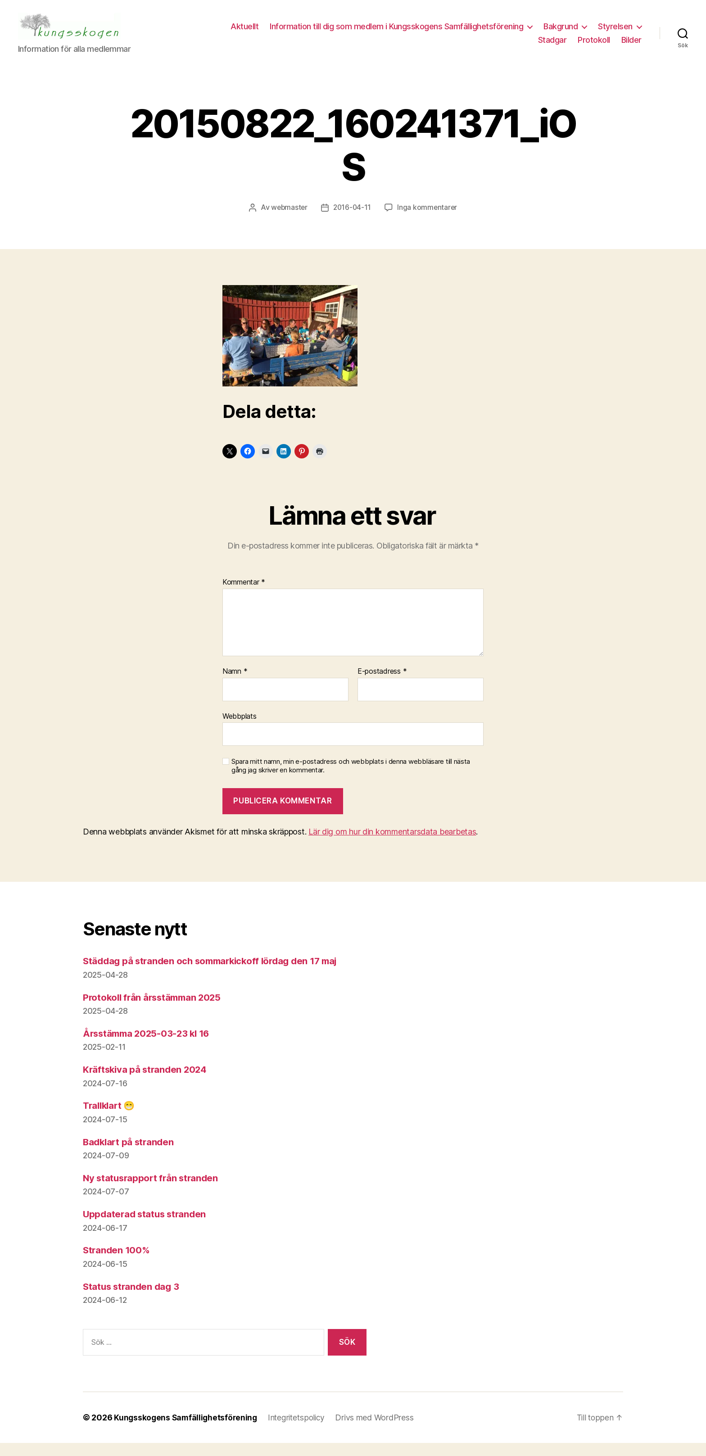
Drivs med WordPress (379, 1430)
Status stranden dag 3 (132, 1299)
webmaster (288, 220)
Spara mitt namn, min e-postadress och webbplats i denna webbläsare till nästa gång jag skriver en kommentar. (350, 779)
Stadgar (552, 46)
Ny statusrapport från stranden (152, 1191)
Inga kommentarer (428, 220)
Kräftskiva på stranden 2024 (147, 1083)
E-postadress (382, 685)
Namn (234, 685)
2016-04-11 (352, 220)
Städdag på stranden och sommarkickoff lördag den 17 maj (216, 974)
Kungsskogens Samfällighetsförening (187, 1430)
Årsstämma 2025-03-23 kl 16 (149, 1046)
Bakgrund (615, 33)
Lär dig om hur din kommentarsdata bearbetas (392, 845)
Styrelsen (500, 46)
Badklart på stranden (130, 1155)
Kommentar (243, 596)
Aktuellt (299, 33)
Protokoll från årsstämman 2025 (155, 1010)
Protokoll (594, 46)
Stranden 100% (117, 1263)
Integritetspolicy (300, 1430)
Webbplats (239, 729)
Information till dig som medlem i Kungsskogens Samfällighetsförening (451, 33)
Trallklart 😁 (110, 1119)
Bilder (631, 46)
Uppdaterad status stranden (146, 1227)
